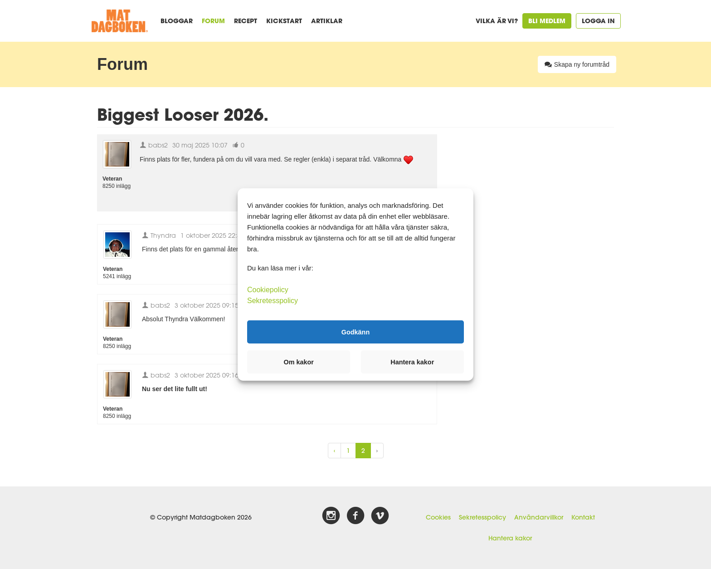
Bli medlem (546, 20)
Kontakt (583, 517)
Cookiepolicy (267, 290)
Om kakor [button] (299, 362)
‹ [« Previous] (334, 450)
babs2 (154, 145)
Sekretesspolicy (482, 517)
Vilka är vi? (497, 20)
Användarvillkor (538, 517)
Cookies (438, 517)
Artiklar (326, 20)
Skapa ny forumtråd (577, 64)
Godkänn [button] (355, 331)
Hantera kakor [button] (412, 362)
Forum (213, 20)
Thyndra (159, 235)
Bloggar (177, 20)
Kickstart (284, 20)
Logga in (598, 20)
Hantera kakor (510, 538)
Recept (245, 20)
